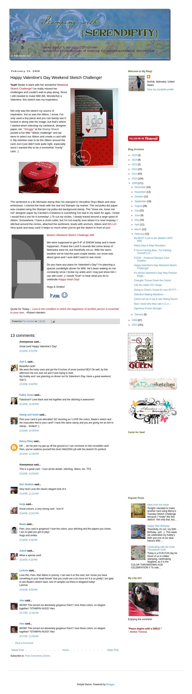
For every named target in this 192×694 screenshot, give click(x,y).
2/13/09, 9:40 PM (28, 384)
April (137, 224)
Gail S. (23, 361)
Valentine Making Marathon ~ (149, 294)
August (139, 206)
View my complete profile (160, 89)
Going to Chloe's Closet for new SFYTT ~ (156, 289)
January (139, 314)
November (140, 192)
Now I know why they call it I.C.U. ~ (153, 303)
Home (65, 650)
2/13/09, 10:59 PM (29, 430)
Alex (21, 600)
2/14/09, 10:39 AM (29, 473)
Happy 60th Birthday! (158, 526)
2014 (135, 159)
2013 (135, 164)
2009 (135, 183)
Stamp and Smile (29, 414)
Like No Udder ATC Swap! (148, 285)
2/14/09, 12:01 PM (29, 513)
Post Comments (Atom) (37, 655)
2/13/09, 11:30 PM (29, 453)
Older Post (113, 650)
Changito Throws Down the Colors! (152, 280)
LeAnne (23, 570)
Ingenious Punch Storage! (148, 308)
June (137, 215)
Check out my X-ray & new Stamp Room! (156, 299)
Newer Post (17, 650)
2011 (135, 173)
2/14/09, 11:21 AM (29, 493)
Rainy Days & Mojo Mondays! (149, 245)
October (139, 196)
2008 (135, 320)
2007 (135, 324)
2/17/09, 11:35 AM (29, 612)
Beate (22, 524)
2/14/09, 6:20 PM (28, 559)
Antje (22, 504)
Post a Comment (24, 643)
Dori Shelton (26, 484)
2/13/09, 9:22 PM (28, 351)
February (140, 234)
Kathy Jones (26, 395)
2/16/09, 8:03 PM (28, 589)
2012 (135, 169)
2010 (135, 178)
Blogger (110, 684)
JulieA (23, 550)
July (137, 210)
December (140, 187)
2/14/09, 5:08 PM (28, 540)
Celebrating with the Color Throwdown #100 (161, 548)
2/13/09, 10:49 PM (29, 404)
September (141, 201)
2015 (135, 155)
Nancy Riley (26, 441)
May (137, 220)
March (138, 229)
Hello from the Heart (158, 504)
